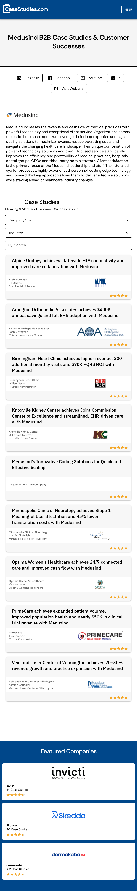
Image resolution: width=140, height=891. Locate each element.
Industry (68, 232)
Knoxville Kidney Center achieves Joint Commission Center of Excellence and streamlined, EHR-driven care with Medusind (67, 416)
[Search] (71, 245)
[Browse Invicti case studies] (68, 781)
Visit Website (68, 88)
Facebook (60, 77)
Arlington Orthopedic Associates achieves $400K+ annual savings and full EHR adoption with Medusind (65, 312)
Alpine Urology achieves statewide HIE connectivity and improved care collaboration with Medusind (68, 263)
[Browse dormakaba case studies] (68, 861)
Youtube (91, 77)
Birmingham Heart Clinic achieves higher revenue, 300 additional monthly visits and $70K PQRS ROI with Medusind (67, 364)
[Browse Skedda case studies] (68, 821)
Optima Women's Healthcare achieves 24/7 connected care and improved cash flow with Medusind (67, 565)
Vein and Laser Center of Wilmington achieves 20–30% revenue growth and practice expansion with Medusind (67, 665)
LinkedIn (28, 77)
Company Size (68, 219)
